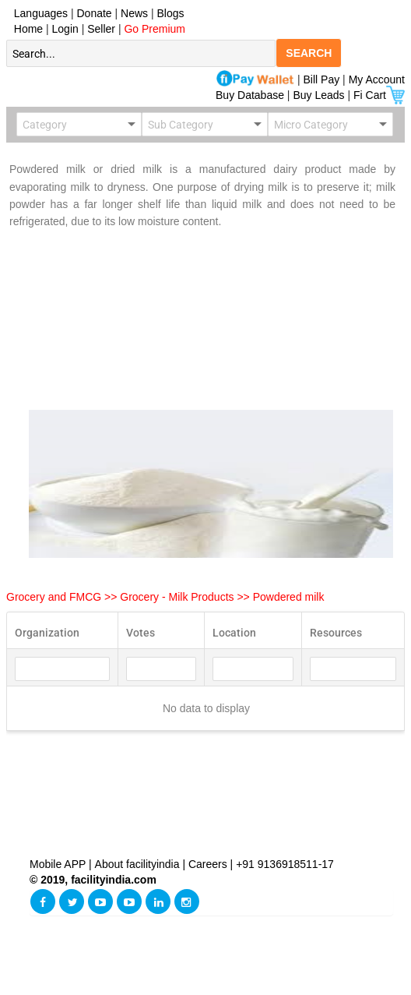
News (136, 13)
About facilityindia (139, 864)
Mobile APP (59, 864)
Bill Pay (323, 79)
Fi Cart (379, 95)
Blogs (170, 13)
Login (65, 29)
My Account (377, 79)
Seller (101, 29)
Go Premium (154, 29)
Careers (207, 864)
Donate (94, 13)
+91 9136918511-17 (285, 864)
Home (25, 29)
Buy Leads (318, 95)
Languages (38, 13)
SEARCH (309, 53)
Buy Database (250, 95)
